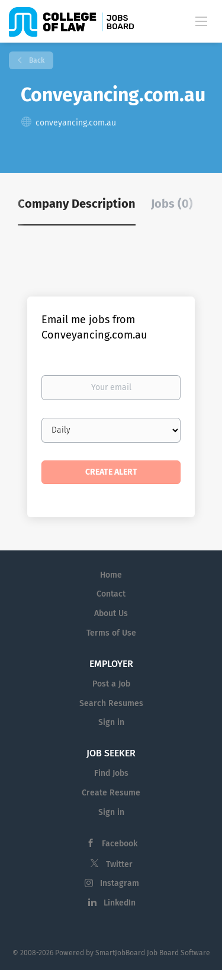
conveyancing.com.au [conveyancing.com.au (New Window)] (76, 123)
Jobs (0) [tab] (172, 203)
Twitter (119, 864)
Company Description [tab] (77, 203)
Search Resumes (111, 703)
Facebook (119, 844)
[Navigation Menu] (201, 21)
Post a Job (111, 684)
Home (111, 575)
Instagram (119, 883)
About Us (111, 613)
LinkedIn (120, 903)
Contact (111, 594)
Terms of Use (111, 633)
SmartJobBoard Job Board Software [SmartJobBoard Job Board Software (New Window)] (152, 953)
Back (35, 60)
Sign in (111, 722)
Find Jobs (111, 773)
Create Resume (111, 793)
